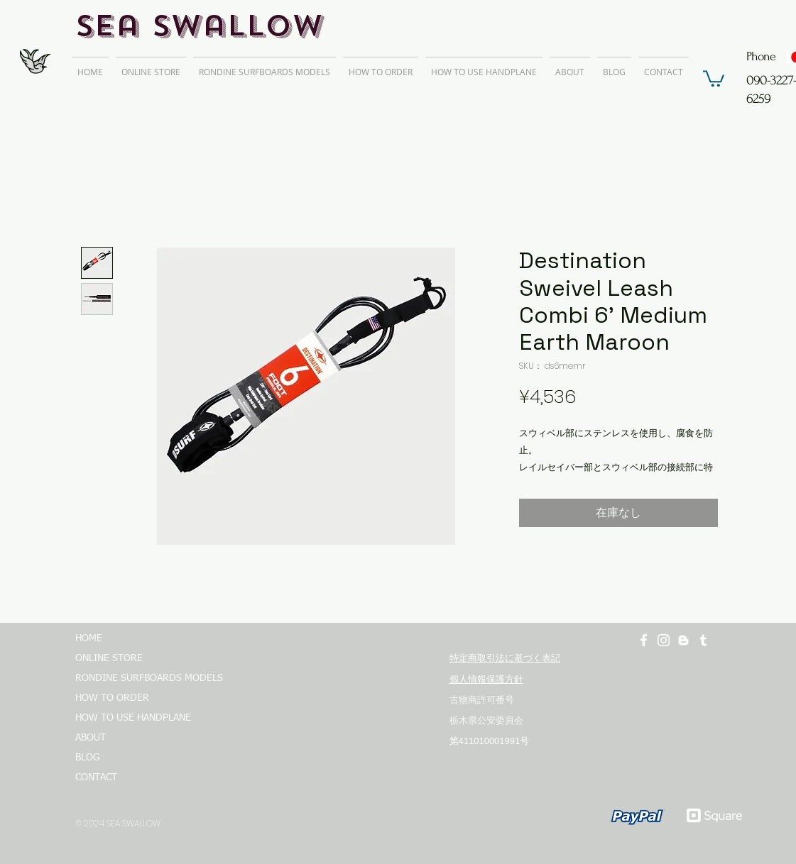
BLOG (87, 758)
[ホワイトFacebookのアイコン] (644, 640)
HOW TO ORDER (112, 698)
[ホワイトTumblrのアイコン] (703, 640)
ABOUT (90, 738)
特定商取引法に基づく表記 (504, 658)
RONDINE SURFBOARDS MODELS (142, 678)
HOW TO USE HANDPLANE (133, 718)
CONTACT (96, 777)
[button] (713, 78)
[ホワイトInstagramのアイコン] (663, 640)
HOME (88, 638)
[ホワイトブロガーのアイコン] (683, 640)
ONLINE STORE (109, 658)
